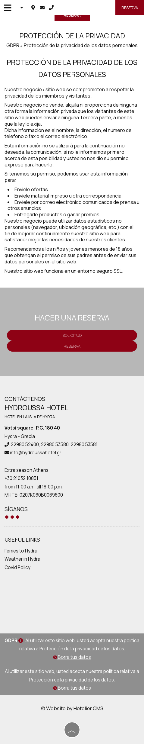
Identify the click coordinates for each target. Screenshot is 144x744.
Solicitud (72, 335)
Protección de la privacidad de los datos (81, 649)
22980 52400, (25, 444)
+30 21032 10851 (21, 478)
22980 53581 (84, 444)
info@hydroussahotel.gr (35, 452)
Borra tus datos (72, 657)
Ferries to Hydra (21, 551)
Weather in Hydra (22, 559)
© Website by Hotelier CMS (72, 708)
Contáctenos (25, 398)
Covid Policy (17, 567)
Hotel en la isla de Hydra (30, 416)
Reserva (129, 7)
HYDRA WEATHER (72, 600)
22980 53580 (55, 444)
